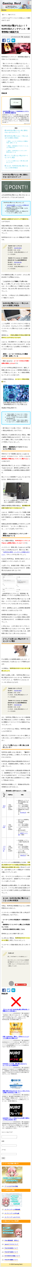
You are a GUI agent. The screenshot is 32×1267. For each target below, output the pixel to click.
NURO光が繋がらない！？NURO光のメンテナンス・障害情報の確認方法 (16, 112)
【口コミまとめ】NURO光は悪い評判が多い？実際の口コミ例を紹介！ (16, 1010)
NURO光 (27, 37)
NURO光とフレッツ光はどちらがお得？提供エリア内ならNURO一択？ (16, 1118)
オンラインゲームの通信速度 (12, 1210)
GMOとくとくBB (23, 834)
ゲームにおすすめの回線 (11, 1186)
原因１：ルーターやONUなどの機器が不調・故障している (17, 142)
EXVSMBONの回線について (12, 1256)
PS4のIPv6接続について (11, 1260)
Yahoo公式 (23, 855)
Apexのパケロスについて (11, 1244)
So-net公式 (23, 812)
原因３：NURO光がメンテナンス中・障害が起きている (17, 151)
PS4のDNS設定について (11, 1248)
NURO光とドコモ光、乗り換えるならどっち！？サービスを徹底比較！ (15, 1064)
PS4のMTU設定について (11, 1252)
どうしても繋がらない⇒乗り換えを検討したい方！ (17, 161)
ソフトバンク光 (4, 849)
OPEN (4, 10)
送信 (3, 1158)
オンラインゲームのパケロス (12, 1217)
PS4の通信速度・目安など (12, 1241)
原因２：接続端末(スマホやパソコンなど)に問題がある (17, 146)
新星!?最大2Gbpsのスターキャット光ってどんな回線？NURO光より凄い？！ (16, 1091)
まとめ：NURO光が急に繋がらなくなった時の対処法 (16, 167)
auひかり (4, 806)
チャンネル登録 (21, 984)
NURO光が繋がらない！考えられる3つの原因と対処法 (16, 137)
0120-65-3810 (18, 248)
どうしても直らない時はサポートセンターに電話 (16, 156)
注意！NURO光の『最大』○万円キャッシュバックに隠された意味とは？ (16, 1037)
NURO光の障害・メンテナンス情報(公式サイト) (17, 205)
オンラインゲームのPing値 (12, 1214)
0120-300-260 (18, 262)
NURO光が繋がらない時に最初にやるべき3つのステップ (16, 131)
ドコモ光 (4, 826)
